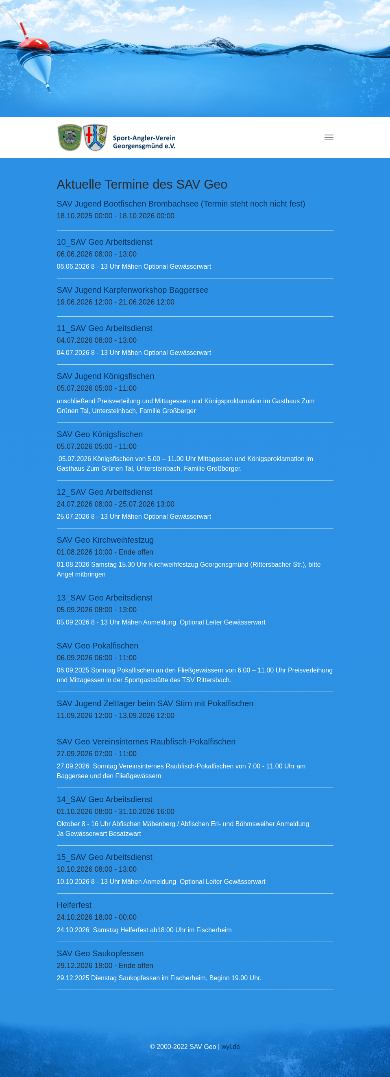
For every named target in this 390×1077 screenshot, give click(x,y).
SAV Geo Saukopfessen (100, 953)
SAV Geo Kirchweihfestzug (105, 539)
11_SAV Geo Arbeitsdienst (105, 328)
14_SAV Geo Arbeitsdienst (105, 799)
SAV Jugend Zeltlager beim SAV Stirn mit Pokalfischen (155, 703)
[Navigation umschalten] (329, 137)
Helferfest (74, 905)
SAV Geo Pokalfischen (98, 645)
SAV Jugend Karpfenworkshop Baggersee (133, 289)
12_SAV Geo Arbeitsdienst (105, 491)
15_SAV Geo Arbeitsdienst (105, 857)
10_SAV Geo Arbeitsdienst (105, 241)
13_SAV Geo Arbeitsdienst (105, 597)
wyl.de (231, 1046)
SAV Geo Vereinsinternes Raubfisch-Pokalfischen (146, 741)
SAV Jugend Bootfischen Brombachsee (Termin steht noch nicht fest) (181, 203)
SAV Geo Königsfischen (100, 434)
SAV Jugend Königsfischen (106, 376)
